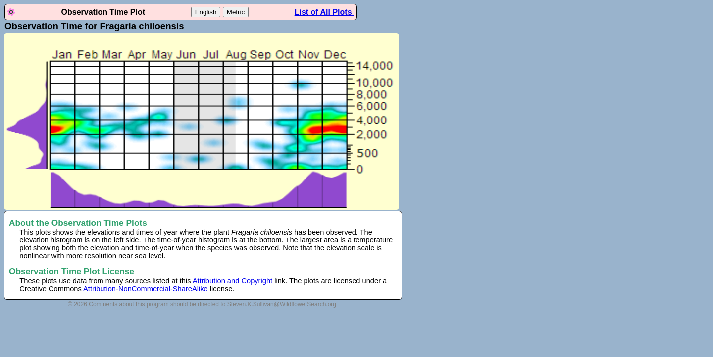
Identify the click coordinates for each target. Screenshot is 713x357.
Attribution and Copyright (232, 281)
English (206, 12)
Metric (236, 12)
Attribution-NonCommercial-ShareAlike (145, 289)
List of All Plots (324, 12)
